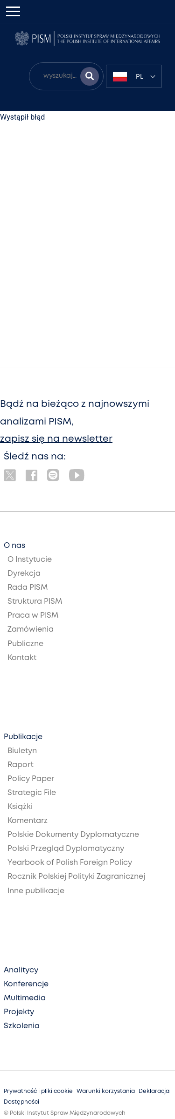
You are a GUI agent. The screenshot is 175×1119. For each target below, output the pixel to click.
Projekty (19, 1012)
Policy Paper (30, 778)
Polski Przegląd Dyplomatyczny (65, 848)
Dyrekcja (24, 573)
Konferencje (26, 984)
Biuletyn (22, 751)
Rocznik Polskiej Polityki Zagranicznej (76, 876)
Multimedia (25, 998)
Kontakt (21, 657)
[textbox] (133, 76)
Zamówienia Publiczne (30, 636)
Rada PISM (27, 587)
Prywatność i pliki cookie (38, 1091)
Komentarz (27, 820)
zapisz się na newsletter (56, 439)
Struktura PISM (34, 601)
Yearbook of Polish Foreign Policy (69, 862)
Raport (20, 765)
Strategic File (31, 792)
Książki (20, 806)
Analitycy (21, 970)
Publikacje (23, 737)
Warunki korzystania (106, 1091)
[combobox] (133, 76)
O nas (14, 545)
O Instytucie (29, 559)
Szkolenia (22, 1026)
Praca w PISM (32, 615)
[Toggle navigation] (13, 11)
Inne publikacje (35, 891)
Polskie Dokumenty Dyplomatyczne (73, 834)
